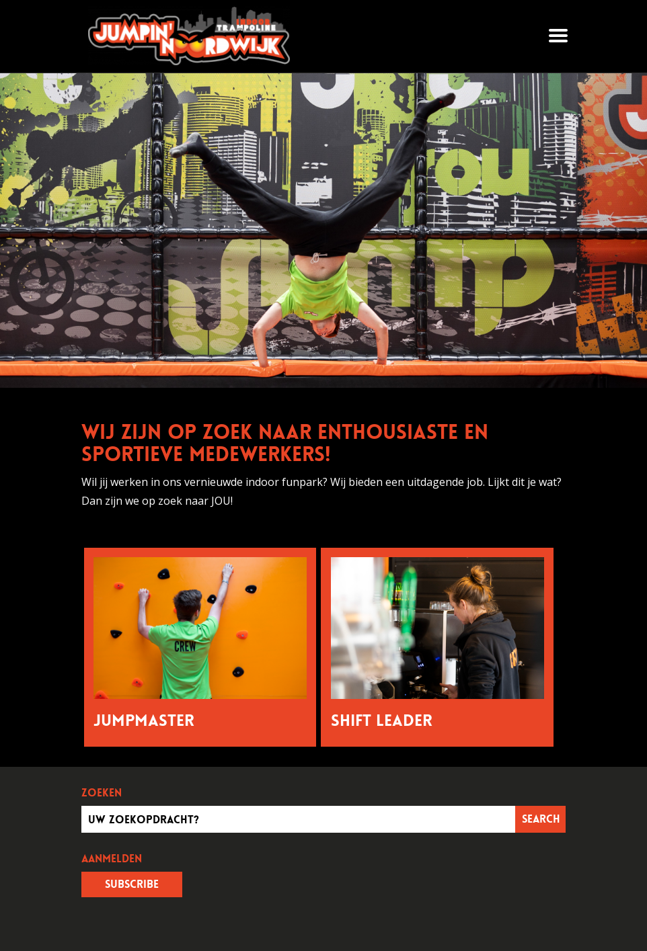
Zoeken (101, 793)
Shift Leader (381, 720)
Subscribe (132, 884)
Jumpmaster (143, 720)
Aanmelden (111, 859)
